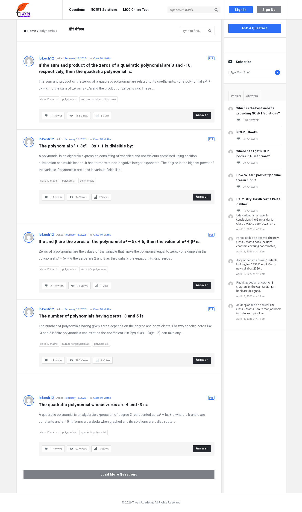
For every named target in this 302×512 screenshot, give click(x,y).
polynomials (69, 99)
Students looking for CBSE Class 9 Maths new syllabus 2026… (257, 264)
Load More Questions (118, 474)
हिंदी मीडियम (76, 29)
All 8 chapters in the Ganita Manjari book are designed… (255, 287)
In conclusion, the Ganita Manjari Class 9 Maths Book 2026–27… (256, 219)
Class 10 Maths (102, 58)
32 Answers (247, 139)
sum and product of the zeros (98, 99)
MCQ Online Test (136, 10)
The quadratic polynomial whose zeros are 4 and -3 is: (93, 404)
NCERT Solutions (104, 10)
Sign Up (269, 10)
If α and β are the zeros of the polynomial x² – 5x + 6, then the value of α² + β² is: (120, 241)
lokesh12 (46, 58)
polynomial (68, 180)
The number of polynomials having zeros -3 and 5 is (91, 316)
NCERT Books (247, 132)
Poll (211, 58)
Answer (202, 115)
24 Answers (247, 187)
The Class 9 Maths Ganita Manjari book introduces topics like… (258, 309)
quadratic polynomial (93, 432)
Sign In (240, 10)
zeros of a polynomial (93, 269)
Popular (236, 96)
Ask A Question (254, 28)
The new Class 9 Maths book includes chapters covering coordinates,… (257, 242)
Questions (77, 10)
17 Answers (247, 211)
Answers (252, 96)
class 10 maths (49, 99)
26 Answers (247, 163)
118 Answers (248, 120)
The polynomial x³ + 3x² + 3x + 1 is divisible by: (86, 146)
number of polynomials (76, 343)
